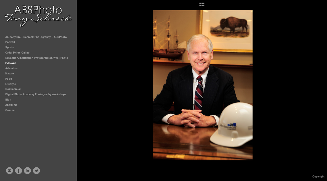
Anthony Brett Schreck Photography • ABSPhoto (36, 37)
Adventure (11, 68)
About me (11, 105)
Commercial (13, 89)
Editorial (10, 63)
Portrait (12, 42)
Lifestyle (10, 84)
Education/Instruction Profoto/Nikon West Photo (36, 58)
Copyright (318, 176)
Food (8, 78)
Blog (8, 99)
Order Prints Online (17, 52)
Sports (11, 47)
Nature (9, 73)
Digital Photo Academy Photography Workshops (37, 94)
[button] (202, 6)
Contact (10, 110)
